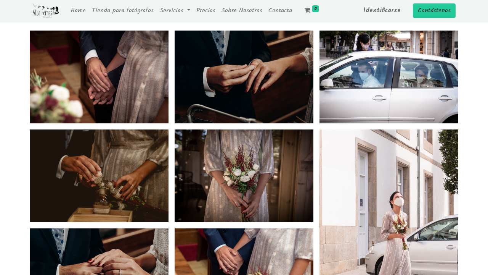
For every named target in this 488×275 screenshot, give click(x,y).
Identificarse (382, 10)
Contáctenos (434, 10)
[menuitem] (78, 10)
